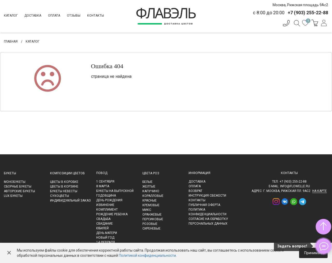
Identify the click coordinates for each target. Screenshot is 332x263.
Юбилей (102, 228)
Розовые (149, 224)
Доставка (32, 15)
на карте (319, 191)
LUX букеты (13, 196)
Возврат (195, 191)
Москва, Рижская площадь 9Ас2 (300, 5)
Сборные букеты (17, 186)
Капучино (150, 191)
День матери (106, 233)
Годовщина (106, 195)
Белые (147, 182)
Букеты (10, 173)
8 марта (102, 186)
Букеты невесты (63, 191)
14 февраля (105, 242)
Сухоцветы (59, 196)
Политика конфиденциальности (207, 212)
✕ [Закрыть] (9, 253)
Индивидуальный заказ (70, 200)
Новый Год (105, 237)
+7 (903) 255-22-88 (293, 181)
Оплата (54, 15)
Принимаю (313, 253)
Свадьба (103, 219)
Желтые (148, 186)
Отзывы (73, 15)
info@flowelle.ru (295, 186)
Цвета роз (150, 173)
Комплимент (107, 209)
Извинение (105, 205)
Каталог (11, 15)
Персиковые (152, 219)
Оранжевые (152, 214)
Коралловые (152, 196)
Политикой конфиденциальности (147, 255)
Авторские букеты (19, 191)
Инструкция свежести (207, 195)
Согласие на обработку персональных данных (208, 221)
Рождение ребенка (112, 214)
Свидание (104, 223)
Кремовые (151, 205)
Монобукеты (14, 182)
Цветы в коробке (64, 182)
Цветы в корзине (64, 186)
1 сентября (105, 181)
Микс (146, 210)
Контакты (95, 15)
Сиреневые (151, 228)
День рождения (109, 200)
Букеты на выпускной (115, 191)
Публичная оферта (204, 205)
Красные (149, 200)
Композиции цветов (67, 173)
